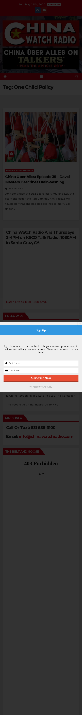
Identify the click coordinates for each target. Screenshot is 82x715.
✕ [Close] (80, 323)
